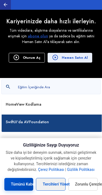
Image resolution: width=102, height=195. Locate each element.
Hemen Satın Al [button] (70, 57)
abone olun (38, 36)
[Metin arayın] (51, 86)
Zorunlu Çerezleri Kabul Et (86, 184)
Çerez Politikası (51, 169)
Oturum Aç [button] (27, 57)
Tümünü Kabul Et (22, 184)
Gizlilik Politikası (80, 169)
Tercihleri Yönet (54, 184)
